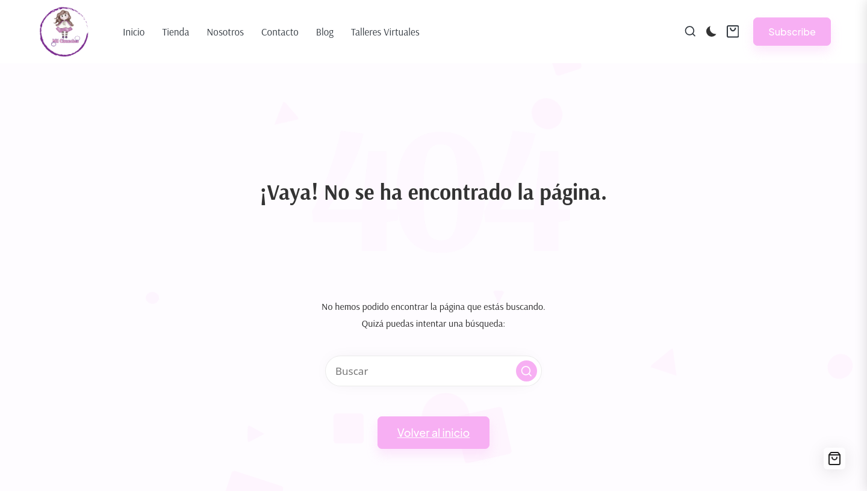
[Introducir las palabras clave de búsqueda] (433, 371)
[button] (792, 31)
